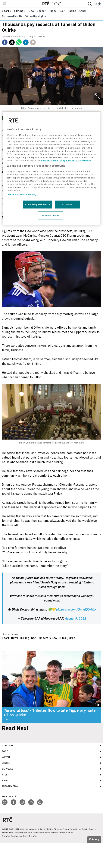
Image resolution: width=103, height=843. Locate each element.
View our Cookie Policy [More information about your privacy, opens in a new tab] (53, 160)
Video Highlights (35, 16)
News (14, 638)
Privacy (94, 839)
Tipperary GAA (47, 638)
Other (82, 11)
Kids (5, 774)
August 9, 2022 (75, 618)
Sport (5, 638)
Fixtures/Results (12, 16)
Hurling (18, 11)
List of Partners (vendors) (21, 194)
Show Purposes (50, 215)
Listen (6, 763)
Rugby (52, 11)
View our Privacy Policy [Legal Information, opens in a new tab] (78, 160)
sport (5, 11)
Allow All (67, 204)
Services (7, 768)
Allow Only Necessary (37, 204)
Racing (72, 11)
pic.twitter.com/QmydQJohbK (76, 609)
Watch (6, 757)
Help (5, 780)
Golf (62, 11)
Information (10, 786)
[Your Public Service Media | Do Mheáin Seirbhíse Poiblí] (7, 819)
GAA (31, 11)
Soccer (41, 11)
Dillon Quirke (67, 638)
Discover (8, 745)
